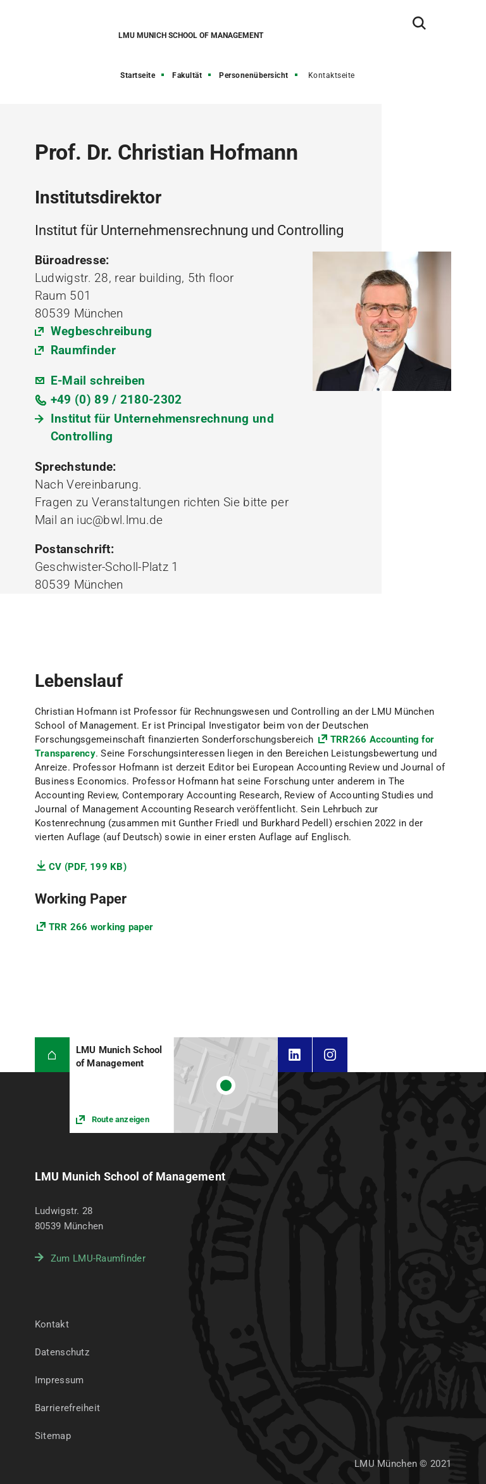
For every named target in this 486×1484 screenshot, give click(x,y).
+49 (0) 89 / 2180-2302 (116, 399)
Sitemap (53, 1436)
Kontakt (52, 1324)
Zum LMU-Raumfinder (98, 1258)
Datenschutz (62, 1352)
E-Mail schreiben (98, 380)
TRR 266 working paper (101, 927)
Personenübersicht (254, 75)
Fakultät (187, 75)
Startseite (137, 75)
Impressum (59, 1380)
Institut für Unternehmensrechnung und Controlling (162, 427)
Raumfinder (83, 350)
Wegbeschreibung (102, 331)
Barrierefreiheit (67, 1408)
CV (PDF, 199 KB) (88, 867)
